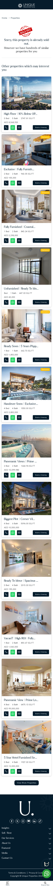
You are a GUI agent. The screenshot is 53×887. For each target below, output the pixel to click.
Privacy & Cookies (37, 872)
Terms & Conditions (17, 872)
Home (4, 18)
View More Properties (26, 782)
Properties (15, 18)
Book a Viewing (41, 127)
